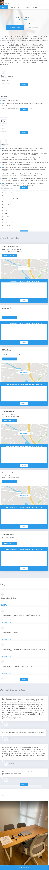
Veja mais (23, 187)
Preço (19, 7)
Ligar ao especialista (9, 255)
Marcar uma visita (15, 27)
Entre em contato (33, 27)
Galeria (35, 7)
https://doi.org (39, 180)
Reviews (27, 7)
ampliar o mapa (24, 269)
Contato (12, 7)
